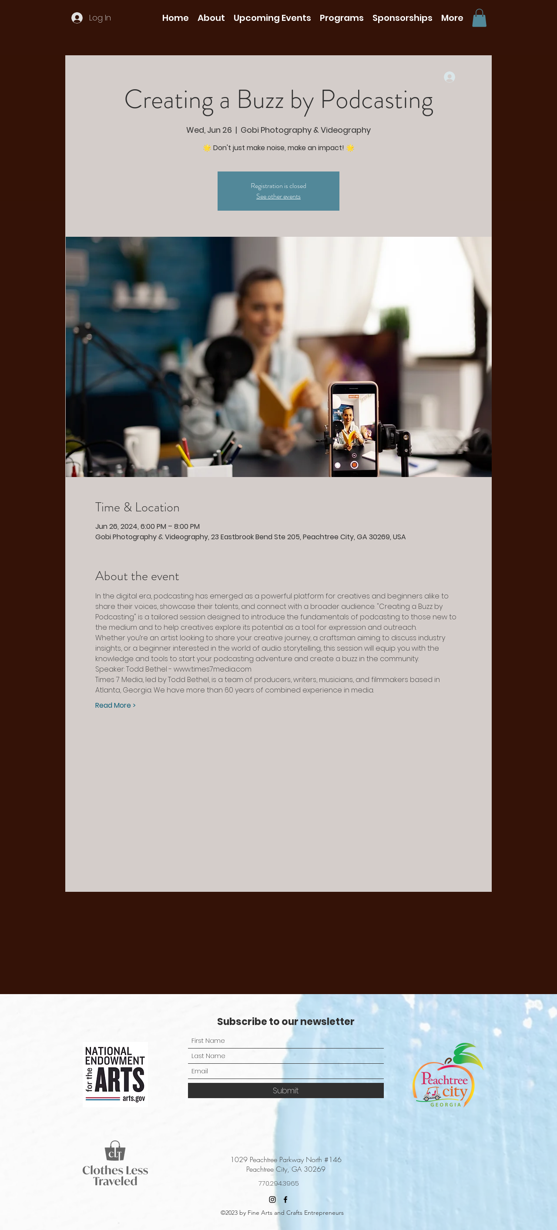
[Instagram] (272, 1199)
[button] (211, 17)
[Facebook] (285, 1199)
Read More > (115, 705)
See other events (278, 196)
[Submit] (286, 1090)
